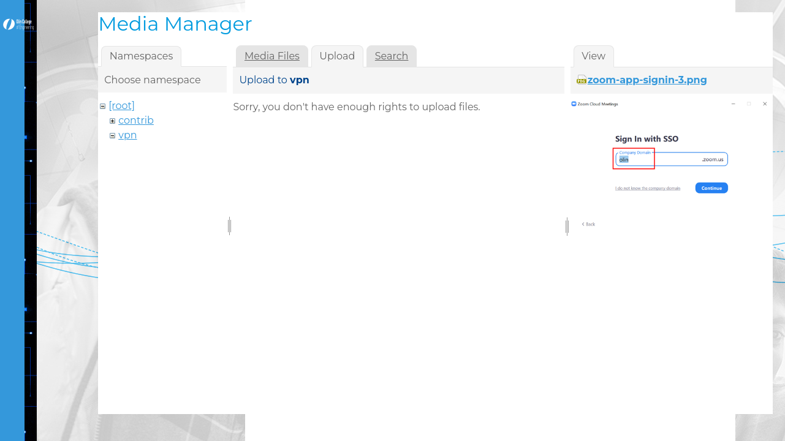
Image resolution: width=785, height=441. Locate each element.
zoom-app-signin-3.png (647, 80)
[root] (121, 105)
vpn (127, 135)
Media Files (272, 56)
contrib (136, 120)
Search (392, 56)
